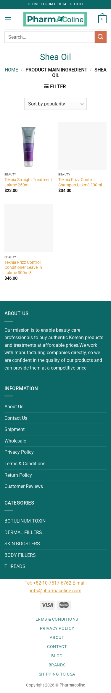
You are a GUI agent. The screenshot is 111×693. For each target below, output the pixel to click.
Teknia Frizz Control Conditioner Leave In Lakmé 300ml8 (23, 267)
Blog (57, 655)
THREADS (14, 566)
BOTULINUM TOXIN (25, 521)
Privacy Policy (19, 452)
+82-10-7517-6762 (52, 583)
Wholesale (15, 441)
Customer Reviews (23, 486)
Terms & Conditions (24, 463)
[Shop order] (55, 104)
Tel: (29, 583)
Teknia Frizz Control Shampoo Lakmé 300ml (80, 182)
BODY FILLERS (20, 555)
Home (11, 70)
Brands (57, 665)
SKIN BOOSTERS (22, 543)
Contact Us (15, 418)
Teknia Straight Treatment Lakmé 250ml (28, 182)
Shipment (14, 429)
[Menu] (8, 19)
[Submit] (101, 37)
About (57, 637)
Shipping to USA (57, 674)
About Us (13, 406)
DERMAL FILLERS (23, 532)
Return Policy (18, 475)
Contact (57, 646)
